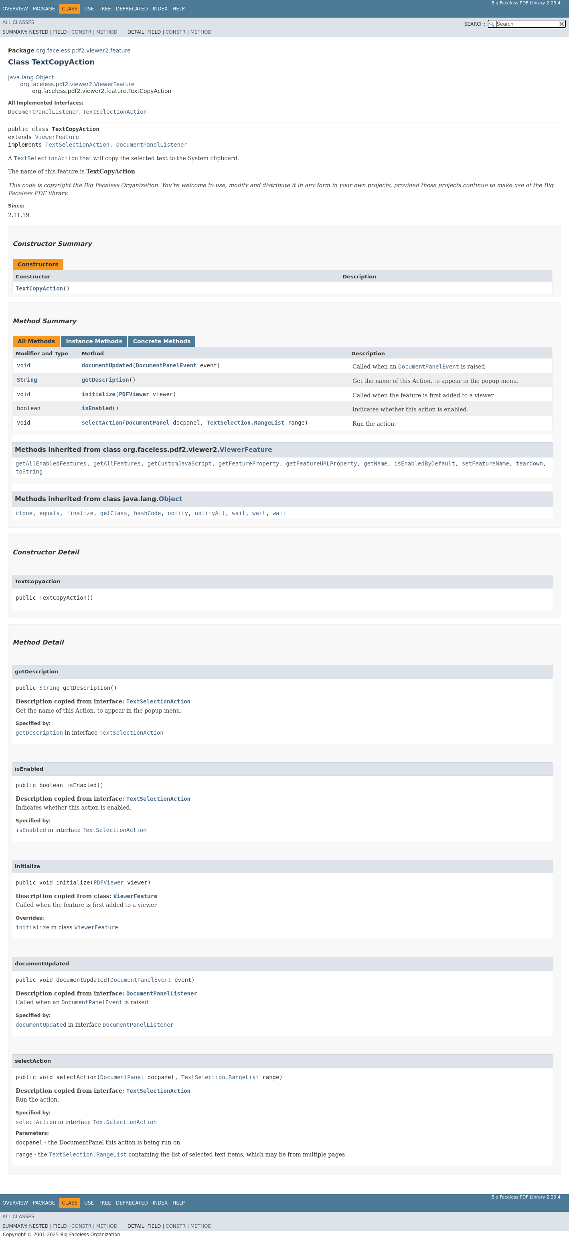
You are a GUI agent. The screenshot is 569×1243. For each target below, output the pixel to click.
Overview (15, 9)
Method (106, 32)
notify (178, 513)
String (27, 380)
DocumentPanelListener (43, 112)
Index (160, 9)
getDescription (105, 380)
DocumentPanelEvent (166, 365)
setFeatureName (485, 463)
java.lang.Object (31, 77)
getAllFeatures (117, 463)
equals (49, 513)
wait (239, 513)
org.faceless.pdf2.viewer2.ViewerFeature (77, 84)
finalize (79, 513)
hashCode (147, 513)
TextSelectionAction (115, 112)
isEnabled (97, 408)
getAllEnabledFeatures (51, 463)
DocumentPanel (148, 422)
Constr (81, 32)
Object (170, 499)
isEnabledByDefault (424, 463)
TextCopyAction (39, 288)
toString (29, 471)
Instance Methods (94, 341)
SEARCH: (475, 24)
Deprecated (132, 9)
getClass (113, 513)
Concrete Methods (162, 341)
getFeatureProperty (249, 463)
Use (89, 9)
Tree (105, 9)
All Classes (18, 22)
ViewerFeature (57, 137)
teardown (529, 463)
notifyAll (210, 513)
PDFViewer (134, 394)
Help (178, 9)
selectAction (102, 422)
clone (24, 513)
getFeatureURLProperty (321, 463)
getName (375, 463)
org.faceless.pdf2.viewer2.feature (83, 50)
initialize (98, 394)
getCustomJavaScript (180, 463)
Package (44, 9)
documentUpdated (107, 365)
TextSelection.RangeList (246, 422)
